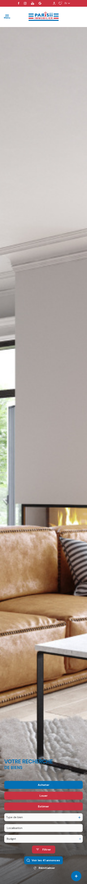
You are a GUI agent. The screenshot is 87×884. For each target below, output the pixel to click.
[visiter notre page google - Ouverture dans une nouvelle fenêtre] (40, 3)
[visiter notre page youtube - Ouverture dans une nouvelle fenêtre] (32, 3)
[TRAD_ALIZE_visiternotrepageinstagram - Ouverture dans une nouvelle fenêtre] (25, 3)
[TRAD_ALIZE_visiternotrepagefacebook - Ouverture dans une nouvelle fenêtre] (18, 3)
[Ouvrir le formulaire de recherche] (43, 859)
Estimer (43, 816)
